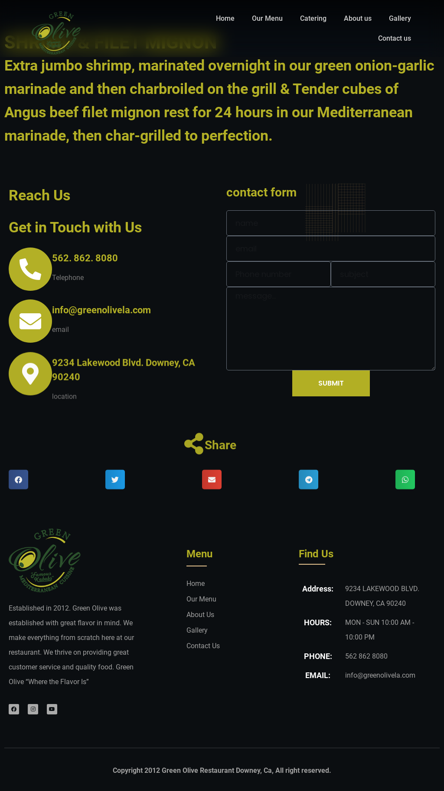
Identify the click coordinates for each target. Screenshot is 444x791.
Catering (313, 18)
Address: (317, 588)
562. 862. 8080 (85, 258)
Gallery (400, 18)
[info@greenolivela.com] (30, 321)
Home (225, 18)
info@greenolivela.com (101, 310)
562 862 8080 (366, 656)
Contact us (394, 38)
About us (358, 18)
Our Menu (267, 18)
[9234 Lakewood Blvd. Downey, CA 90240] (30, 387)
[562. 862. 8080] (30, 269)
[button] (18, 492)
